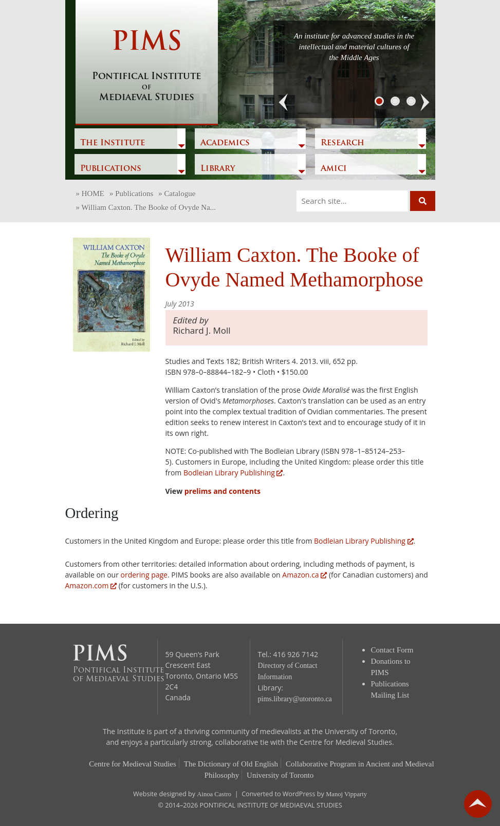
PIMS (147, 66)
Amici (334, 169)
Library (217, 169)
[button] (283, 102)
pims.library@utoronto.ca (295, 699)
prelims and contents (222, 491)
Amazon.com (91, 585)
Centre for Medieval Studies (132, 764)
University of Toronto (280, 775)
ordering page (144, 575)
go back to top (478, 804)
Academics (225, 143)
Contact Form (392, 650)
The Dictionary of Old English (231, 764)
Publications (110, 169)
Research (342, 143)
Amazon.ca (304, 575)
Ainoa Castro (214, 794)
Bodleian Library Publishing (233, 472)
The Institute (112, 143)
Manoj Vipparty (346, 794)
